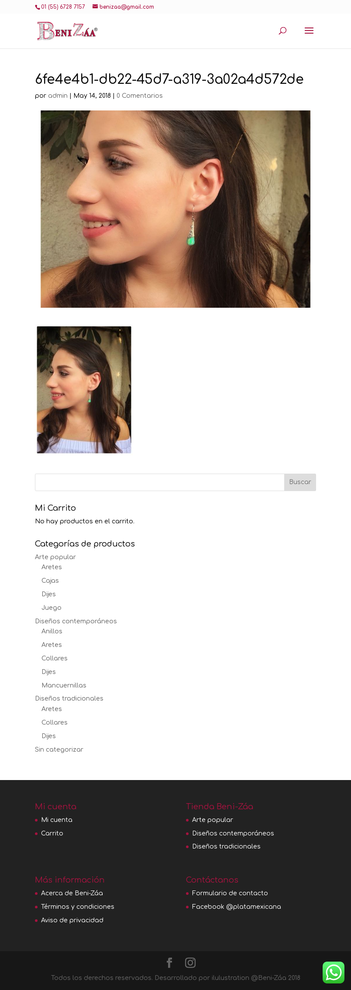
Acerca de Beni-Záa (72, 893)
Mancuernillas (63, 685)
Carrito (52, 833)
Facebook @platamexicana (236, 907)
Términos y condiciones (77, 907)
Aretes (51, 567)
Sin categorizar (59, 749)
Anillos (51, 631)
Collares (54, 658)
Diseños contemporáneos (76, 621)
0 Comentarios (140, 96)
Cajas (50, 581)
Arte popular (55, 557)
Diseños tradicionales (69, 698)
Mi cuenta (56, 820)
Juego (51, 608)
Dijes (48, 594)
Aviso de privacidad (72, 920)
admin (58, 96)
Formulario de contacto (230, 893)
